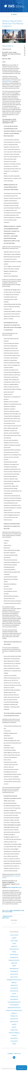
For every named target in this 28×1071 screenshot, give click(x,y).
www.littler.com (9, 46)
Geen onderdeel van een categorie (13, 911)
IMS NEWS (14, 920)
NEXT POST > (6, 918)
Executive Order (8, 81)
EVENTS (14, 923)
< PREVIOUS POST (7, 916)
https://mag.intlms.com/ (14, 887)
